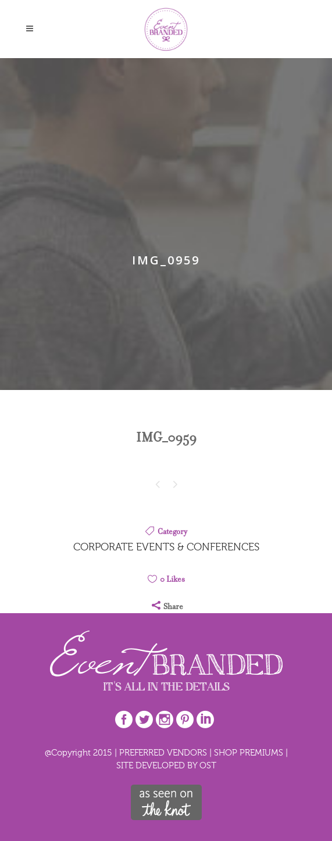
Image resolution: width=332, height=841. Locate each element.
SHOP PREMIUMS (248, 752)
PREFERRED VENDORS (163, 752)
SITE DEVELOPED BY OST (166, 765)
